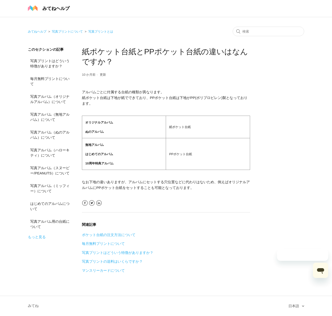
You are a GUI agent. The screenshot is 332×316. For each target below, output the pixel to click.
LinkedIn (99, 203)
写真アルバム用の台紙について (50, 224)
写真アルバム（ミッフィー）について (50, 188)
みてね (33, 306)
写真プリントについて (67, 31)
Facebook (85, 203)
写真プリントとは (100, 31)
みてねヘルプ (37, 31)
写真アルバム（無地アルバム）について (50, 117)
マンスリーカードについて (103, 270)
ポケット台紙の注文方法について (109, 235)
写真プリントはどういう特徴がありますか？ (50, 63)
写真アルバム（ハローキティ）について (50, 153)
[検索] (268, 31)
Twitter (92, 203)
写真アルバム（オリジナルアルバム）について (50, 99)
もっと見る (37, 237)
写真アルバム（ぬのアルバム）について (50, 135)
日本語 (294, 306)
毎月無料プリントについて (50, 81)
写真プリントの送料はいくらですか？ (112, 261)
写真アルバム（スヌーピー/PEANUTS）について (50, 170)
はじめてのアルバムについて (50, 206)
